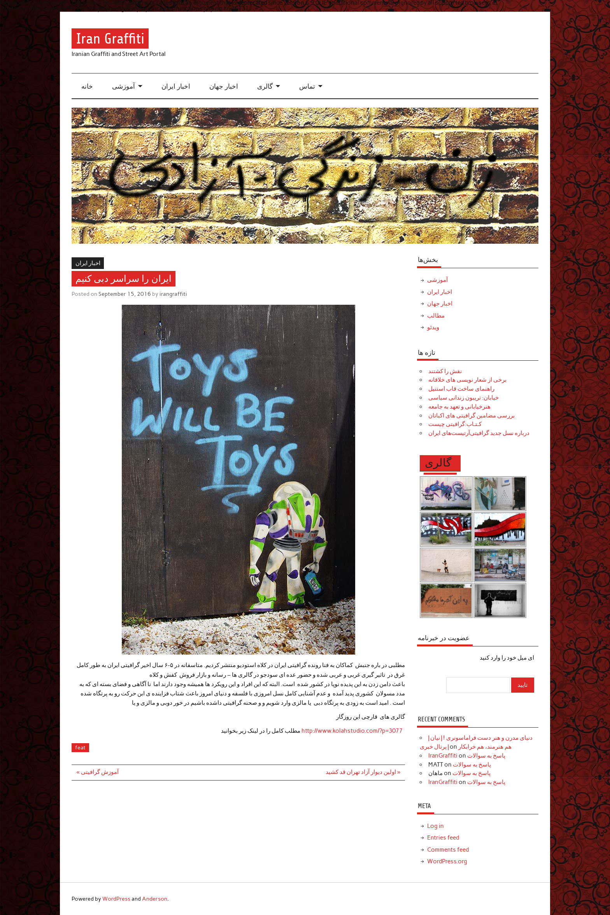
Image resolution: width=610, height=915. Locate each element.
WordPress (116, 899)
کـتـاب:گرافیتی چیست (455, 424)
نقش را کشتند (445, 371)
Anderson (154, 899)
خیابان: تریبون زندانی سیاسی (463, 397)
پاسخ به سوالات (486, 755)
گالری (265, 86)
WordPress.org (447, 861)
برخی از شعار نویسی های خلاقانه (467, 379)
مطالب (436, 315)
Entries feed (443, 837)
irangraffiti (173, 293)
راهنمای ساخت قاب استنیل (461, 388)
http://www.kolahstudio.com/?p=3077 (353, 730)
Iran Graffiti (110, 38)
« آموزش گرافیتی (98, 771)
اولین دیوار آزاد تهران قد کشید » (363, 771)
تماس (307, 86)
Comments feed (448, 849)
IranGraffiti (442, 755)
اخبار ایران (175, 86)
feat (80, 747)
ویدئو (433, 327)
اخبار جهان (223, 86)
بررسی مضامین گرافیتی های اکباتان (471, 415)
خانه (87, 86)
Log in (435, 825)
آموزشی (123, 86)
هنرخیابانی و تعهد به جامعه (459, 406)
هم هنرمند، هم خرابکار (485, 746)
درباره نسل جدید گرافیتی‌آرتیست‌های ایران (478, 433)
